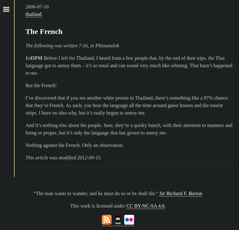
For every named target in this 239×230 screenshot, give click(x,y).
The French (44, 31)
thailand (34, 14)
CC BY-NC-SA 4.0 (145, 206)
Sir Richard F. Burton (180, 193)
